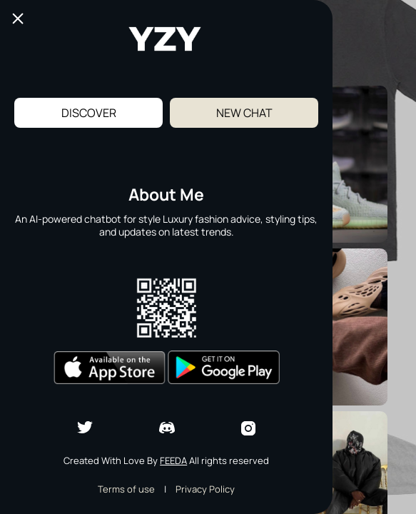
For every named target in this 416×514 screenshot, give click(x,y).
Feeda (173, 460)
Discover (88, 113)
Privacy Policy (205, 489)
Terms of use (126, 489)
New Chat (244, 113)
